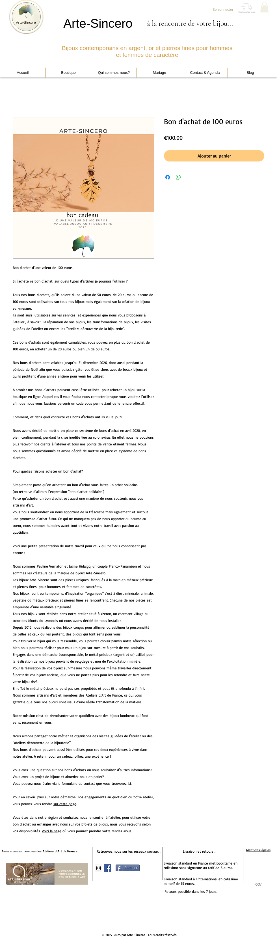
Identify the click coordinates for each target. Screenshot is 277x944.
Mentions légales (258, 850)
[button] (264, 7)
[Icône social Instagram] (98, 868)
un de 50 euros (97, 349)
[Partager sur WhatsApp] (178, 177)
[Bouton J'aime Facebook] (150, 900)
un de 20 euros (60, 349)
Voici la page (51, 831)
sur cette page (64, 803)
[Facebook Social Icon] (107, 868)
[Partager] (128, 868)
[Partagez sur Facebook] (167, 177)
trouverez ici (121, 783)
